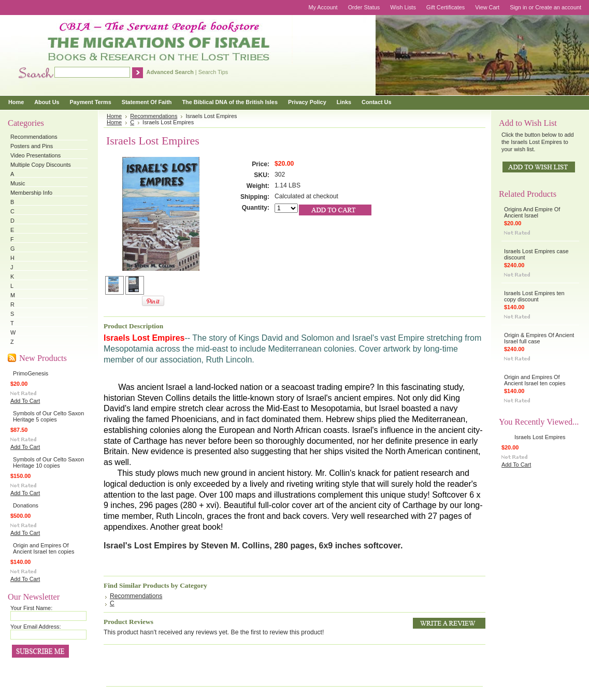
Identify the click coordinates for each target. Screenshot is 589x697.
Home (114, 116)
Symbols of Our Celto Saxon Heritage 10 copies (48, 462)
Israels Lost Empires (540, 437)
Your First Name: (31, 608)
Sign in (518, 7)
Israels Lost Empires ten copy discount (534, 296)
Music (17, 183)
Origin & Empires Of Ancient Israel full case (539, 338)
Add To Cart (25, 401)
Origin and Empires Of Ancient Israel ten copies (43, 548)
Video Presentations (35, 155)
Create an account (558, 7)
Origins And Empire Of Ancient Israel (532, 212)
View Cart (487, 7)
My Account (322, 7)
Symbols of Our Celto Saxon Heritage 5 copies (48, 416)
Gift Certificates (445, 7)
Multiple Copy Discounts (40, 165)
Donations (25, 505)
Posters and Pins (31, 146)
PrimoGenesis (30, 373)
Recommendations (34, 137)
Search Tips (213, 72)
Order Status (364, 7)
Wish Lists (403, 7)
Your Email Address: (35, 626)
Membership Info (31, 193)
